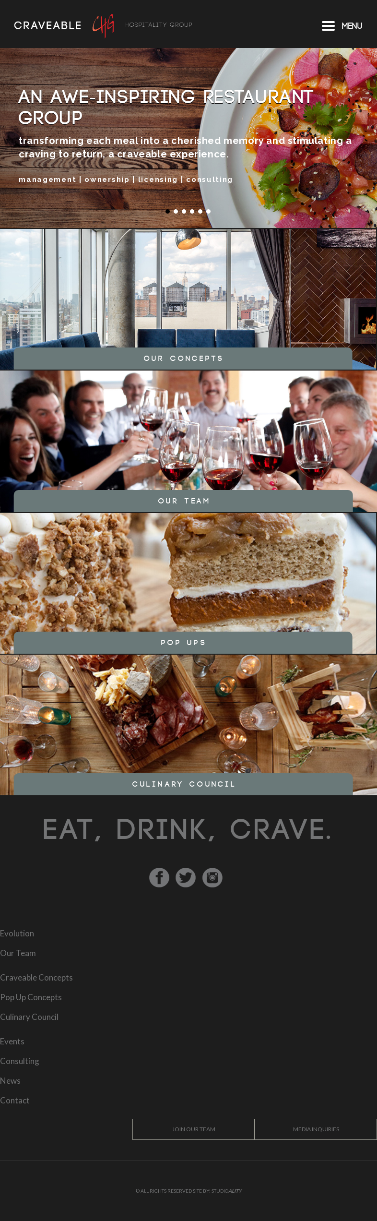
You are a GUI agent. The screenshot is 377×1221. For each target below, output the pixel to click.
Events (12, 1041)
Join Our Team (193, 1129)
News (10, 1081)
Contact (15, 1100)
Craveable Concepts (36, 977)
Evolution (17, 933)
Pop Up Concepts (31, 997)
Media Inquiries (316, 1129)
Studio (227, 1191)
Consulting (19, 1061)
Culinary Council (29, 1017)
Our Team (18, 953)
